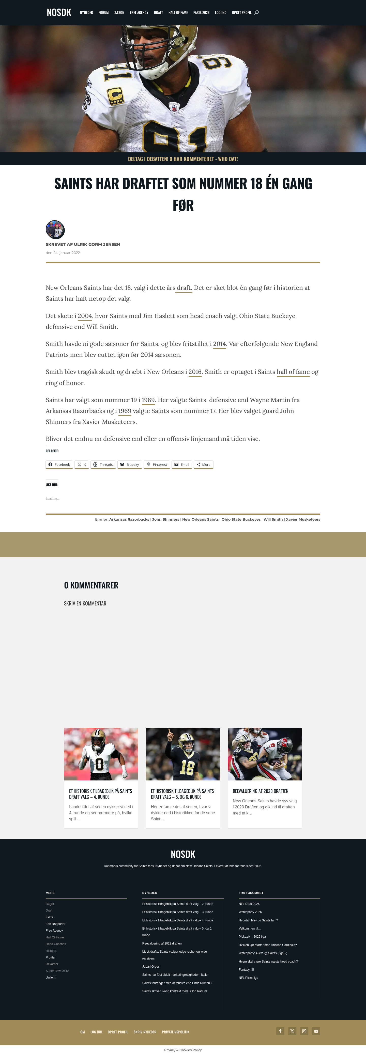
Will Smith (273, 519)
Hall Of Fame (178, 12)
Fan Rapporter (55, 924)
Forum (104, 12)
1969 (124, 411)
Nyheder (86, 12)
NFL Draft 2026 (249, 904)
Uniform (51, 977)
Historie (51, 951)
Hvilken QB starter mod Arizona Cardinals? (268, 945)
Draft (158, 12)
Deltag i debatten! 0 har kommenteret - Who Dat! (183, 159)
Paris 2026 (201, 12)
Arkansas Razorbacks (129, 519)
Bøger (50, 904)
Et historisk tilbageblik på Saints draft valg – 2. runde (177, 904)
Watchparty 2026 (250, 912)
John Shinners (165, 519)
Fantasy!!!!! (246, 969)
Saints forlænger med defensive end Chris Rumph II (177, 983)
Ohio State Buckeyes (241, 519)
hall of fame (293, 372)
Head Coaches (56, 944)
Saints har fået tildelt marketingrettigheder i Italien (175, 975)
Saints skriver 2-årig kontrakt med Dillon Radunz (175, 991)
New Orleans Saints (200, 519)
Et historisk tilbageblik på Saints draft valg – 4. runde (100, 794)
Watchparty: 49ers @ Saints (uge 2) (263, 953)
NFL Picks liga (248, 978)
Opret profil (242, 12)
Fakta (49, 917)
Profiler (50, 957)
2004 (85, 316)
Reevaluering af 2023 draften (260, 791)
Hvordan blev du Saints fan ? (258, 920)
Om (82, 1031)
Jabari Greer (150, 966)
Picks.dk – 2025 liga (252, 936)
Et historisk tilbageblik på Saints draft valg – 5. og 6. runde (182, 794)
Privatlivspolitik (175, 1031)
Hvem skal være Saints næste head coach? (268, 961)
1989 (148, 400)
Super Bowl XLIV (57, 971)
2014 (219, 344)
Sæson (119, 12)
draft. (183, 288)
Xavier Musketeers (303, 519)
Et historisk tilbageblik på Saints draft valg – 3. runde (177, 912)
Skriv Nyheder (145, 1031)
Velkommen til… (250, 928)
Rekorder (52, 964)
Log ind (220, 12)
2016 (195, 372)
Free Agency (139, 12)
